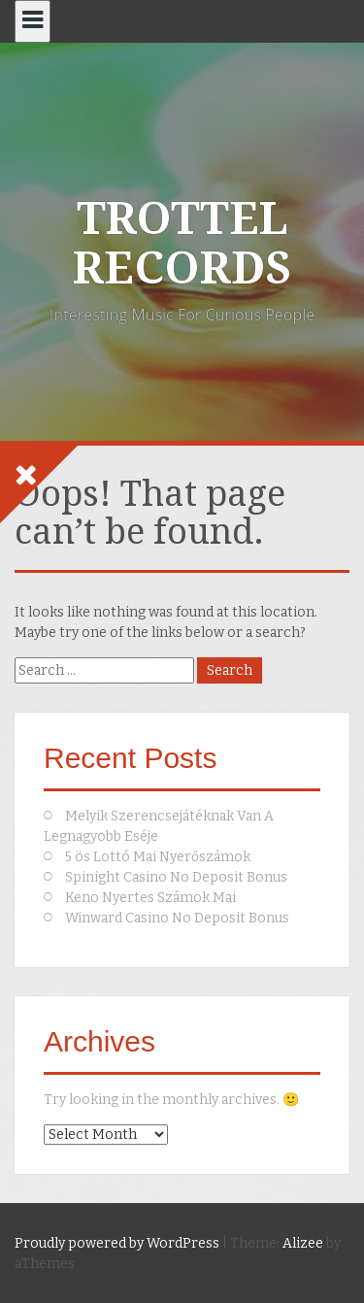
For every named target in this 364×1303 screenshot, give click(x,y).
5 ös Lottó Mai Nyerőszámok (157, 857)
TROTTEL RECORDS (182, 243)
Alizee (302, 1243)
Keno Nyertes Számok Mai (150, 897)
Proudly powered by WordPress (117, 1243)
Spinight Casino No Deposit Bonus (176, 877)
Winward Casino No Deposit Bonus (177, 918)
